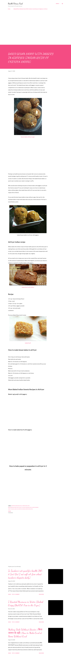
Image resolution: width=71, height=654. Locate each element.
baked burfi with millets (28, 287)
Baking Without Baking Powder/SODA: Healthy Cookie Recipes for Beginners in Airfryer (30, 8)
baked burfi (28, 343)
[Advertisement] (35, 20)
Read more (41, 594)
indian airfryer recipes (27, 508)
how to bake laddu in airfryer (15, 508)
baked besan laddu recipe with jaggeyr (17, 507)
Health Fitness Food (15, 3)
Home (9, 8)
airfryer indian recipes (16, 505)
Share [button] (9, 511)
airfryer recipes (26, 505)
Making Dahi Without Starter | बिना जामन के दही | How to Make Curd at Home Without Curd (25, 633)
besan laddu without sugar (28, 137)
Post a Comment (16, 594)
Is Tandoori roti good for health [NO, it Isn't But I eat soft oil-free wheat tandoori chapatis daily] (25, 574)
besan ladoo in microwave (32, 507)
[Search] (57, 4)
